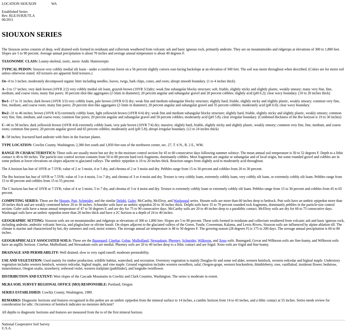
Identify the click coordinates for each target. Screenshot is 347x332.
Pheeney (174, 240)
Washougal (181, 201)
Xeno (223, 240)
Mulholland (140, 240)
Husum (64, 201)
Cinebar (114, 240)
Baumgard (99, 240)
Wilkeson (204, 240)
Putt (74, 201)
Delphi (121, 201)
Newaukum (158, 240)
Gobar (126, 240)
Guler (132, 201)
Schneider (86, 201)
